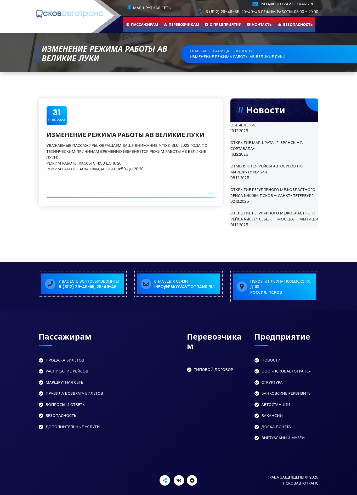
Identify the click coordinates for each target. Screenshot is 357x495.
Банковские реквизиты (287, 393)
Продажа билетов (65, 360)
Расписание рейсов (67, 371)
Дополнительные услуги (73, 426)
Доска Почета (276, 426)
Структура (272, 382)
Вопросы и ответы (66, 404)
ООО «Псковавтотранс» (286, 371)
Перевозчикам (184, 24)
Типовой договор (213, 369)
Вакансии (272, 415)
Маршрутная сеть (149, 8)
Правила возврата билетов (74, 393)
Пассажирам (144, 24)
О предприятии (226, 24)
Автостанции (276, 404)
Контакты (262, 24)
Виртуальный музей (283, 437)
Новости (271, 360)
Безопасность (298, 24)
